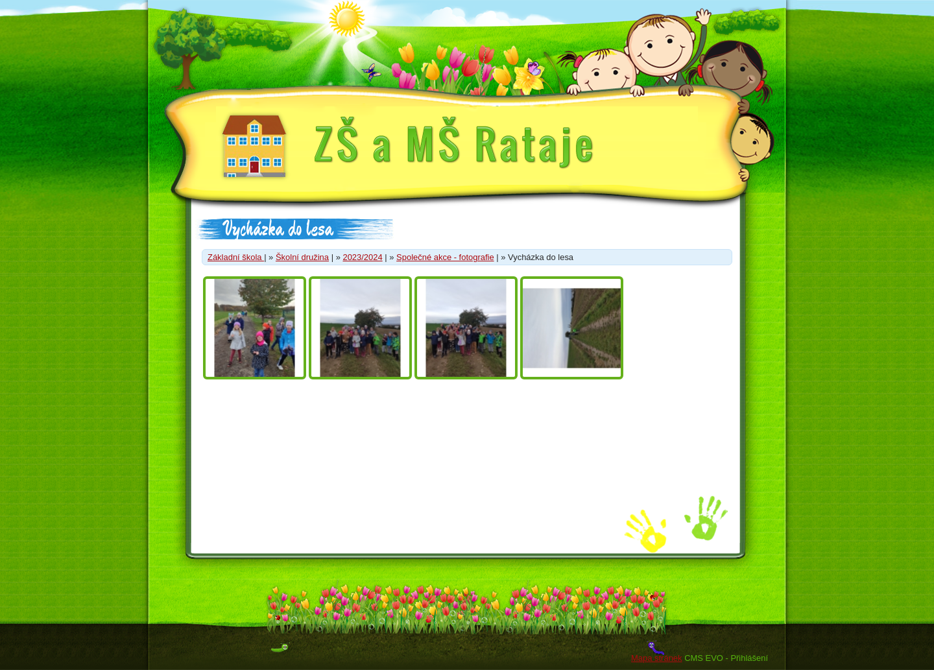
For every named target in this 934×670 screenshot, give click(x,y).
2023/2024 (362, 257)
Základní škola (236, 257)
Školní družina (302, 257)
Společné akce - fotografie (445, 257)
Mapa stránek (656, 658)
